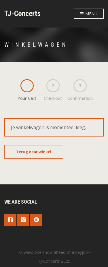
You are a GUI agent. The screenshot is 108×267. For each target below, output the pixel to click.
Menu (88, 14)
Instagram (23, 220)
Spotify (36, 220)
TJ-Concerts (22, 13)
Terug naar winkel (33, 151)
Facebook (10, 220)
